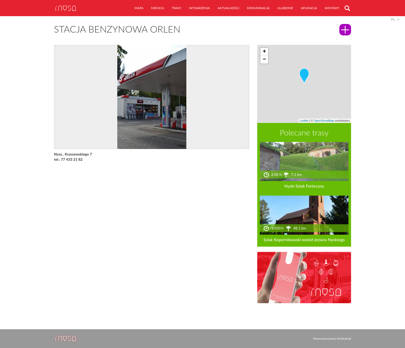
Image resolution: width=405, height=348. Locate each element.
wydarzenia (199, 8)
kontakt (332, 8)
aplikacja (309, 8)
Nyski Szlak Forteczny (304, 185)
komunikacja (258, 8)
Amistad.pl (344, 338)
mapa (138, 8)
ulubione (285, 8)
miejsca (157, 8)
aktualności (228, 8)
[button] (304, 76)
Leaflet (304, 120)
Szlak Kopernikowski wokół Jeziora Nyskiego (304, 239)
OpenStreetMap (324, 120)
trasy (176, 8)
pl (393, 19)
